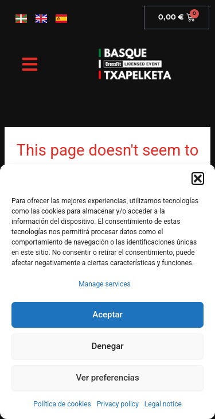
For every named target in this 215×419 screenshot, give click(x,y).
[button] (198, 178)
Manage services (105, 284)
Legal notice (163, 404)
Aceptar (107, 314)
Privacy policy (118, 404)
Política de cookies (62, 404)
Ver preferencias (107, 378)
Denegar (107, 346)
